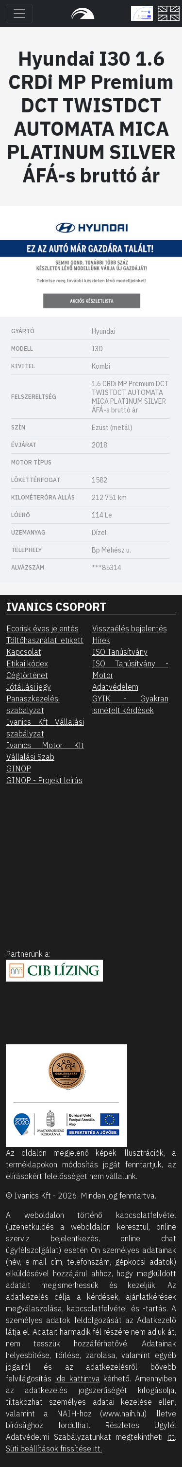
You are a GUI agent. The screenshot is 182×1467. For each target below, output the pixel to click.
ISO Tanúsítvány (120, 652)
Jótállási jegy (28, 687)
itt (171, 1437)
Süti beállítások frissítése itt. (54, 1448)
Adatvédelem (115, 687)
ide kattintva (77, 1378)
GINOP (18, 768)
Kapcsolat (23, 652)
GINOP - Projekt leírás (44, 780)
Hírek (101, 640)
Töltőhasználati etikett (44, 640)
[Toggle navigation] (19, 13)
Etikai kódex (27, 663)
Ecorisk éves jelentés (42, 628)
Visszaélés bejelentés (129, 628)
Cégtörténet (27, 675)
